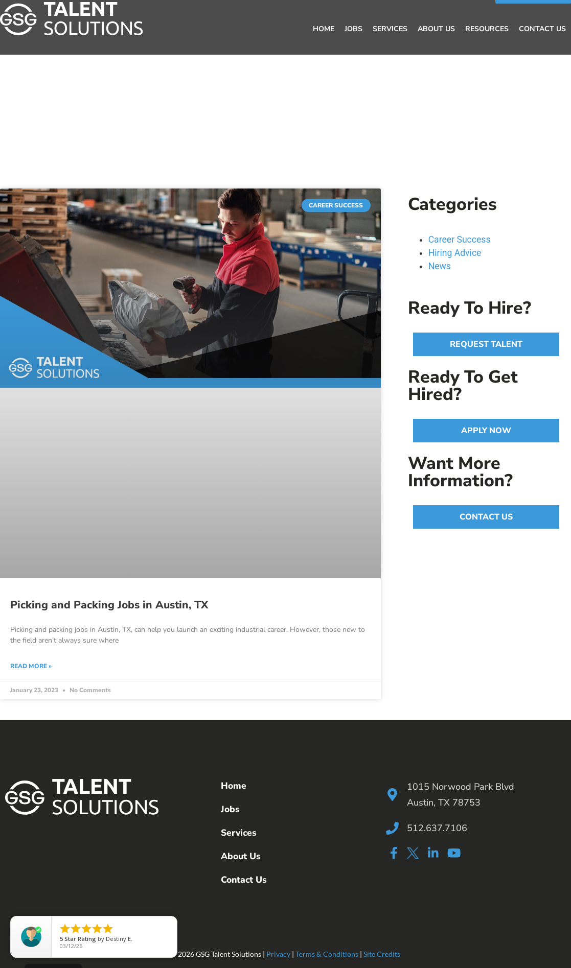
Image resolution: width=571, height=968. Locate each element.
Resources (487, 29)
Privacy (278, 954)
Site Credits (381, 954)
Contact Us (542, 29)
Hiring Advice (455, 253)
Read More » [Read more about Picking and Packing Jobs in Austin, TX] (31, 666)
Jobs (353, 29)
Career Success (459, 239)
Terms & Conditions (326, 954)
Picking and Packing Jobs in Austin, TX (109, 605)
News (439, 266)
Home (323, 29)
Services (390, 29)
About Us (436, 29)
